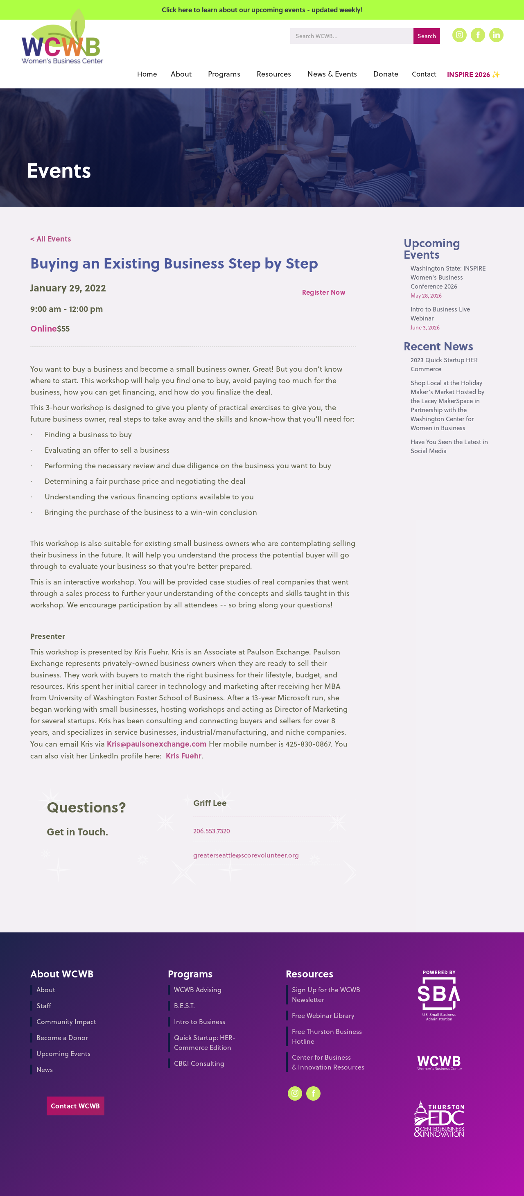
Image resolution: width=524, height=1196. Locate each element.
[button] (181, 74)
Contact (424, 74)
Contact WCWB (75, 1105)
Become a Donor (62, 1037)
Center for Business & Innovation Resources (328, 1062)
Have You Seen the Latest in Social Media (449, 446)
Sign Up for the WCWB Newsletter (326, 994)
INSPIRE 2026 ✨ (473, 74)
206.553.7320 (211, 830)
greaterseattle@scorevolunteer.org (246, 855)
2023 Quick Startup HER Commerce (444, 364)
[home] (62, 48)
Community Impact (66, 1021)
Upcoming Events (63, 1053)
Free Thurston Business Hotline (327, 1036)
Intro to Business (199, 1021)
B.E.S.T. (184, 1005)
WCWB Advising (197, 989)
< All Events (50, 238)
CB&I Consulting (199, 1063)
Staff (43, 1005)
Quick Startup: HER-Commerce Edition (204, 1042)
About (45, 989)
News (44, 1069)
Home (147, 74)
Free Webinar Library (323, 1015)
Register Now (323, 292)
